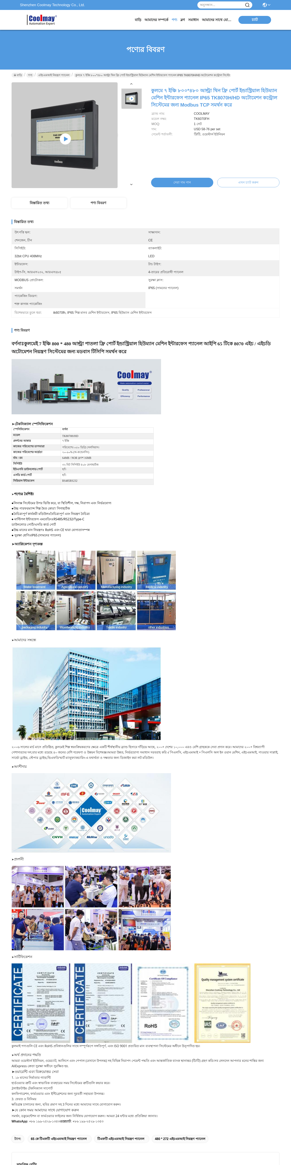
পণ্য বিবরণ (98, 203)
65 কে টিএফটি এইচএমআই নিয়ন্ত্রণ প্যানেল (59, 1139)
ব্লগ (182, 20)
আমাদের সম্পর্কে (156, 20)
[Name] (247, 5)
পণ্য (174, 20)
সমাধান (193, 20)
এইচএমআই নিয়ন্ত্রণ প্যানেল (53, 75)
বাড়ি (138, 20)
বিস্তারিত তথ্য (39, 203)
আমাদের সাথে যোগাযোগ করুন (217, 20)
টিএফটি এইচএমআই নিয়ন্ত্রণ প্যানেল (120, 1139)
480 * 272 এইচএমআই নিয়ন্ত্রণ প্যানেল (180, 1139)
